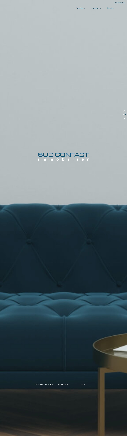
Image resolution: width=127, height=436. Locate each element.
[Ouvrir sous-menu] (84, 8)
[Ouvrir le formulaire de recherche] (120, 3)
